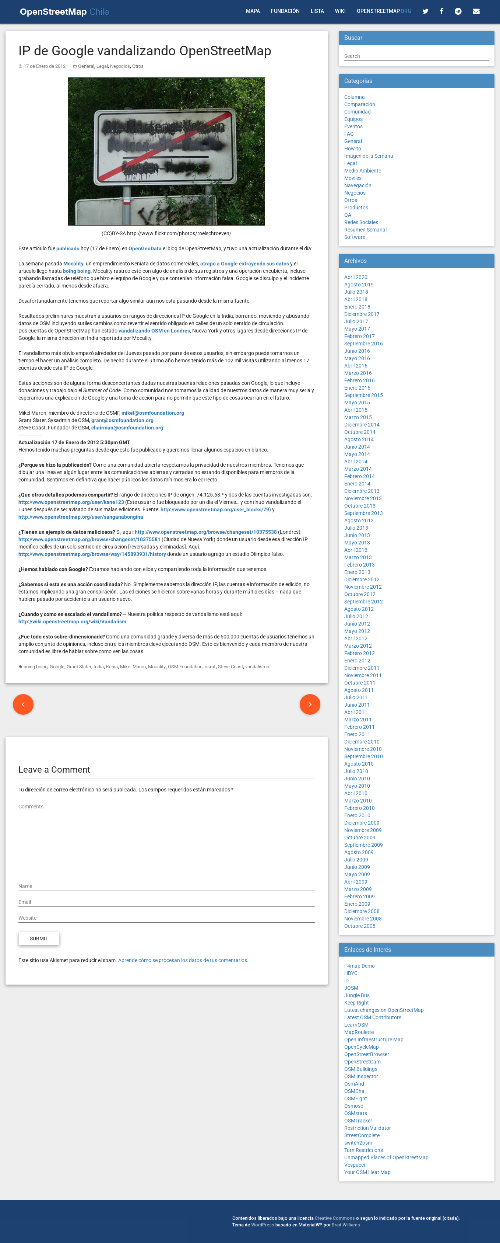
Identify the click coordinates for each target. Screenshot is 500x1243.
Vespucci (354, 1165)
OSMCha (354, 1091)
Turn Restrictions (363, 1150)
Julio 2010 (356, 771)
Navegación (358, 185)
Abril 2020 (355, 277)
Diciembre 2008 (362, 911)
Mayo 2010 (357, 786)
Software (354, 237)
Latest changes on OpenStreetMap (384, 1010)
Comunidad (357, 112)
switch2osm (358, 1143)
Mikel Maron (133, 666)
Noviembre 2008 (363, 919)
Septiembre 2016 (363, 344)
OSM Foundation (185, 666)
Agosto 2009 (359, 852)
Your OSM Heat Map (367, 1172)
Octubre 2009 (360, 837)
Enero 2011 (357, 734)
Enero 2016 (357, 388)
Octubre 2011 (360, 683)
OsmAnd (354, 1084)
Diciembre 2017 (362, 314)
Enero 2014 (357, 484)
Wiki (340, 11)
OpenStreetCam (362, 1062)
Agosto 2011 (359, 690)
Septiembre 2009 (363, 845)
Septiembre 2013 (363, 513)
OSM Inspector (361, 1076)
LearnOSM (356, 1025)
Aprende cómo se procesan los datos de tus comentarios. (183, 960)
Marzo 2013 (358, 557)
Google (57, 666)
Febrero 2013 (359, 565)
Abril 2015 (355, 410)
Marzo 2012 (358, 646)
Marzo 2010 (358, 801)
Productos (356, 207)
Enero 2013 (357, 572)
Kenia (112, 666)
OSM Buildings (360, 1069)
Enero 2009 (357, 904)
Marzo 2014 (358, 469)
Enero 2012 (357, 661)
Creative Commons (335, 1218)
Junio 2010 (357, 778)
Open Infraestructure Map (374, 1039)
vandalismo (257, 666)
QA (347, 215)
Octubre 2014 (360, 432)
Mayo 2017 (357, 329)
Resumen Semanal (365, 230)
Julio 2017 (356, 321)
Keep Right (356, 1003)
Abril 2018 (355, 299)
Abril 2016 (355, 366)
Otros (138, 66)
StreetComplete (362, 1135)
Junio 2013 (357, 535)
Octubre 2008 (360, 926)
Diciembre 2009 (362, 823)
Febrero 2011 (359, 727)
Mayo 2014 (357, 454)
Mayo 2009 (357, 874)
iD (346, 980)
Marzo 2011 (358, 720)
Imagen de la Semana (368, 156)
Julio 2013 (356, 528)
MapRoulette (359, 1032)
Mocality (157, 666)
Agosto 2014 (359, 439)
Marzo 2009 (358, 889)
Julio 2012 (356, 616)
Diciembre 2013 (362, 491)
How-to (352, 149)
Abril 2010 (355, 793)
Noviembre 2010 (363, 749)
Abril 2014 (355, 461)
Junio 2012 (357, 624)
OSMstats (355, 1113)
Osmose (353, 1106)
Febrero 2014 (359, 476)
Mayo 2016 (357, 358)
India (99, 666)
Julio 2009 (356, 860)
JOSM (351, 988)
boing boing (35, 666)
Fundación (285, 11)
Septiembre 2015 (363, 395)
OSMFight (355, 1098)
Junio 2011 (357, 705)
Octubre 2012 (360, 594)
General (86, 66)
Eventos (353, 126)
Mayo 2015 (357, 402)
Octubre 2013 (360, 506)
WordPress (262, 1225)
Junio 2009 (357, 867)
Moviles (353, 178)
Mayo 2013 (357, 543)
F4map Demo (359, 966)
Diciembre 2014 (362, 425)
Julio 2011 (356, 697)
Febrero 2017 (359, 336)
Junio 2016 (357, 351)
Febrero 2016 (359, 380)
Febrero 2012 (359, 653)
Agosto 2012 (359, 609)
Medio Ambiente (362, 171)
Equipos (353, 119)
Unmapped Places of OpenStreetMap (386, 1157)
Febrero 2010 (359, 808)
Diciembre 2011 (362, 668)
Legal (102, 66)
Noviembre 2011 (363, 675)
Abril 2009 (355, 882)
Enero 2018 (357, 307)
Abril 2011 (355, 712)
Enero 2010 (357, 815)
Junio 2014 (357, 447)
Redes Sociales (361, 222)
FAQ (349, 134)
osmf (210, 666)
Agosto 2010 (359, 764)
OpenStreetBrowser (366, 1054)
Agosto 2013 (359, 520)
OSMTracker (358, 1121)
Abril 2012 (355, 638)
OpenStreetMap (384, 11)
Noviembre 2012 (363, 587)
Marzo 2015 (358, 417)
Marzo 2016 (358, 373)
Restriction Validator (367, 1128)
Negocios (120, 66)
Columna (354, 97)
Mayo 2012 (357, 631)
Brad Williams (346, 1225)
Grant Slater (79, 666)
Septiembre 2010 (363, 756)
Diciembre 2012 (362, 579)
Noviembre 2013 (363, 498)
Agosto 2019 (359, 285)
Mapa (253, 11)
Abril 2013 (355, 550)
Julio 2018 (356, 292)
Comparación (359, 104)
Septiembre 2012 (363, 602)
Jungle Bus (357, 995)
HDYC (351, 973)
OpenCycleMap (361, 1047)
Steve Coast (230, 666)
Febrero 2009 (359, 896)
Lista (317, 11)
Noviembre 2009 (363, 830)
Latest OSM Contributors (372, 1017)
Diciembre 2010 (362, 742)
